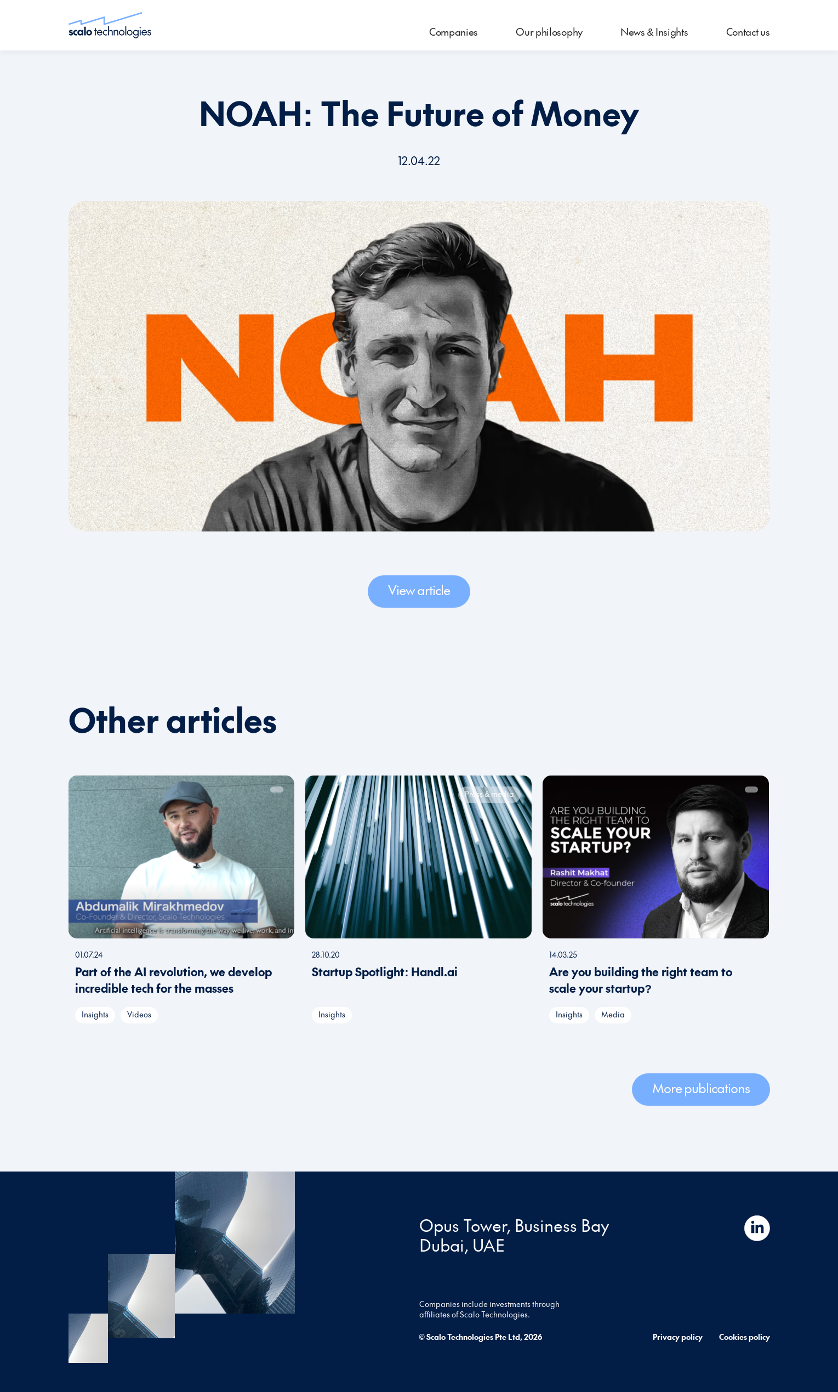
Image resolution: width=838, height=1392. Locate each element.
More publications (701, 1087)
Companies (453, 31)
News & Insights (654, 31)
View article (419, 589)
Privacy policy (678, 1337)
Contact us (748, 31)
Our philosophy (549, 31)
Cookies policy (744, 1337)
